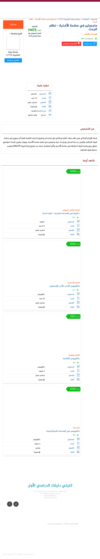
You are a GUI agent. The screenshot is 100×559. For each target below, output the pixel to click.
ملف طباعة (90, 43)
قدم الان (13, 24)
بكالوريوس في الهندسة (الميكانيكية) (63, 431)
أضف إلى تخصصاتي (71, 43)
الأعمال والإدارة (74, 355)
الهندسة (76, 427)
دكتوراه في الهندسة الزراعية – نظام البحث (61, 213)
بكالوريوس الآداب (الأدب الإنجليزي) (65, 286)
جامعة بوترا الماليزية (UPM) (69, 19)
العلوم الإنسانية (73, 282)
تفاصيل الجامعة (13, 60)
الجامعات (85, 19)
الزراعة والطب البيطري (71, 210)
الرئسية (94, 19)
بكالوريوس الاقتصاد (71, 358)
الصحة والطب (90, 34)
